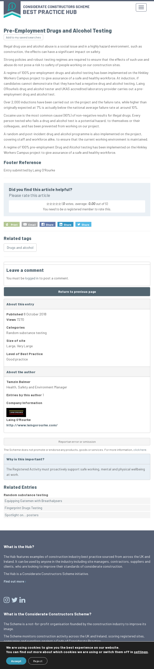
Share (50, 224)
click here (139, 449)
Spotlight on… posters (22, 515)
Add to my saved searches (23, 37)
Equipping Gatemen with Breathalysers (33, 501)
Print (14, 224)
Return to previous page (77, 292)
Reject (37, 661)
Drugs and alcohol (20, 247)
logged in (32, 278)
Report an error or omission (77, 441)
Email (32, 224)
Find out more (14, 581)
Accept (16, 661)
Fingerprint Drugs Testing (23, 508)
